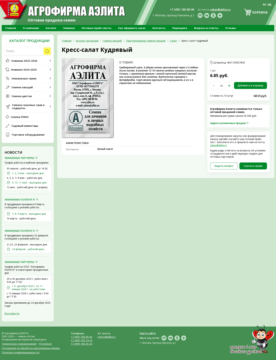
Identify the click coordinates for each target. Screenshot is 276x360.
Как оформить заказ (131, 28)
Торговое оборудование (28, 134)
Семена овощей (22, 87)
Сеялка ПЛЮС (20, 117)
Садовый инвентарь (24, 125)
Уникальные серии (23, 78)
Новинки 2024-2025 (24, 69)
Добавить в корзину (250, 85)
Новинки (69, 28)
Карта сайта (148, 333)
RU (264, 4)
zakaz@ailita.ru (218, 145)
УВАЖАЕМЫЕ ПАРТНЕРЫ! (19, 158)
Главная (10, 28)
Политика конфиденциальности (20, 352)
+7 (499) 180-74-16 (81, 340)
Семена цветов (21, 96)
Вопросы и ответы (206, 28)
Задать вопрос (223, 166)
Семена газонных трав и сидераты (28, 106)
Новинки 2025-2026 (24, 60)
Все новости (12, 313)
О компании (31, 28)
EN (269, 4)
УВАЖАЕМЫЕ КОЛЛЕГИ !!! (20, 199)
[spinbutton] (221, 85)
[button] (229, 85)
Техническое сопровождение (19, 343)
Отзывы (230, 28)
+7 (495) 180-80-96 (81, 336)
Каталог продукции (29, 40)
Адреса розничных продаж (228, 123)
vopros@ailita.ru (106, 336)
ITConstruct (45, 343)
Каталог (51, 28)
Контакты (158, 28)
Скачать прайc (253, 166)
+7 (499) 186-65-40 (81, 343)
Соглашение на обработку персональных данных (31, 348)
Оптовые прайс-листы (96, 28)
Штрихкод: (229, 62)
